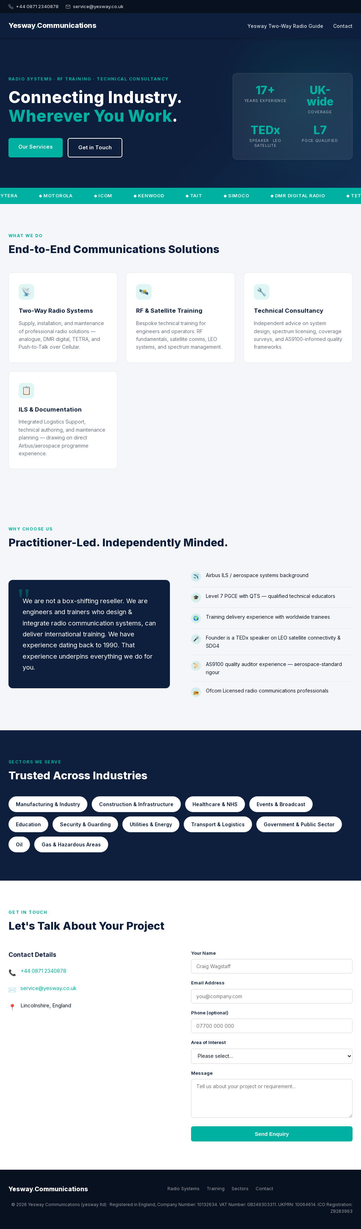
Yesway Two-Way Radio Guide (285, 26)
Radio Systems (183, 1188)
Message (202, 1073)
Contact (343, 26)
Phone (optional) (209, 1012)
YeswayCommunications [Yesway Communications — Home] (52, 25)
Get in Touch (95, 147)
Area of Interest (208, 1042)
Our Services (35, 146)
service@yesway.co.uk (94, 6)
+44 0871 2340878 (33, 6)
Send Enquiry (272, 1134)
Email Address (208, 982)
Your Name (203, 953)
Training (216, 1188)
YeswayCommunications (48, 1189)
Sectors (240, 1188)
